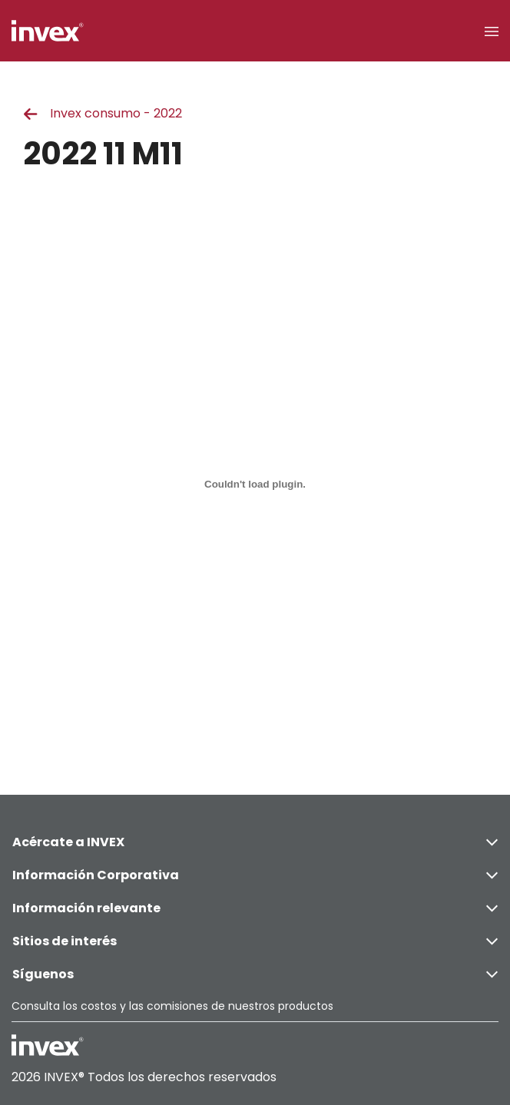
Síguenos (255, 974)
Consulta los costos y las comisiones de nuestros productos (172, 1006)
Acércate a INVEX (255, 842)
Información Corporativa (255, 875)
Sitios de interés (255, 941)
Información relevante (255, 908)
